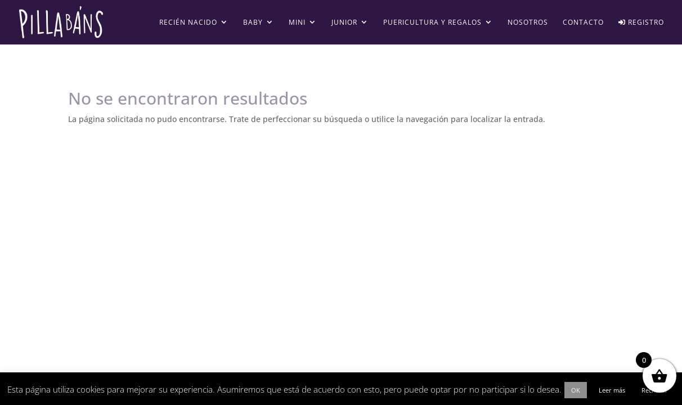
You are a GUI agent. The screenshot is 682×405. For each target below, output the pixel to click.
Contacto (583, 23)
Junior (344, 23)
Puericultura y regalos (432, 23)
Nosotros (528, 23)
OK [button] (575, 390)
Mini (297, 23)
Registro (641, 23)
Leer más (612, 390)
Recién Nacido (188, 23)
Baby (253, 23)
